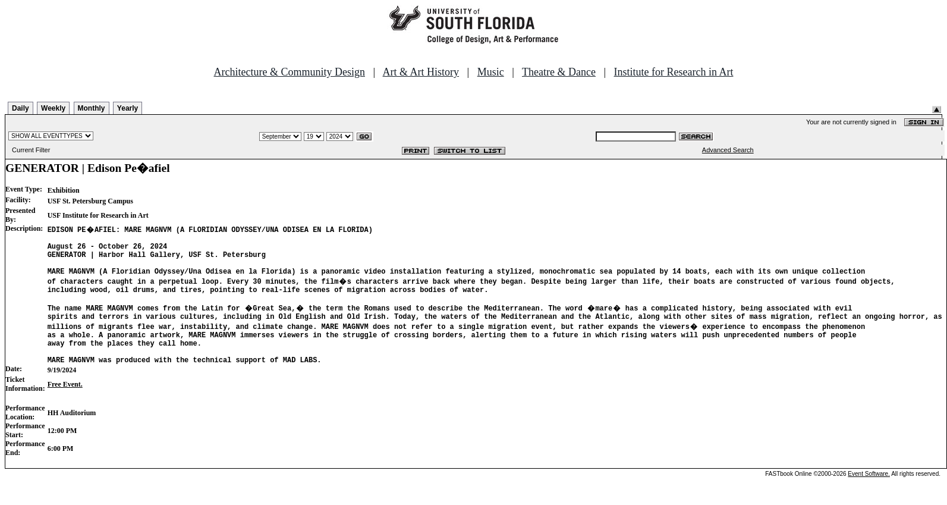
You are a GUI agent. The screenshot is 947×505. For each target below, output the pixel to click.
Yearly (127, 108)
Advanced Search (728, 149)
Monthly (91, 108)
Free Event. (65, 406)
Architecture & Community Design (289, 72)
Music (490, 72)
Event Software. (869, 495)
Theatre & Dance (559, 72)
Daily (20, 108)
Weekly (53, 108)
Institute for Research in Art (674, 72)
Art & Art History (421, 72)
